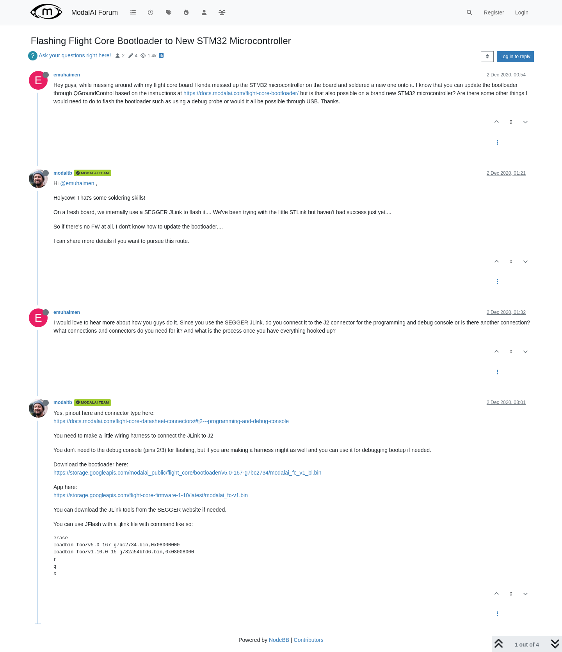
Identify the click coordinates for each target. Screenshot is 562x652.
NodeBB (279, 640)
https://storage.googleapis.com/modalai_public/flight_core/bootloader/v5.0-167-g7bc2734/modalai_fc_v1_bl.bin (187, 473)
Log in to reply (515, 56)
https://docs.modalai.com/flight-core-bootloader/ (241, 93)
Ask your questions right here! (75, 55)
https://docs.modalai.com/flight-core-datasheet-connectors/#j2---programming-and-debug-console (171, 421)
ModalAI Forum (94, 12)
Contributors (309, 640)
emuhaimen (66, 75)
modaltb (62, 173)
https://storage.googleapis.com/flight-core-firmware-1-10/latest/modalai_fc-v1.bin (150, 495)
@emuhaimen (77, 183)
